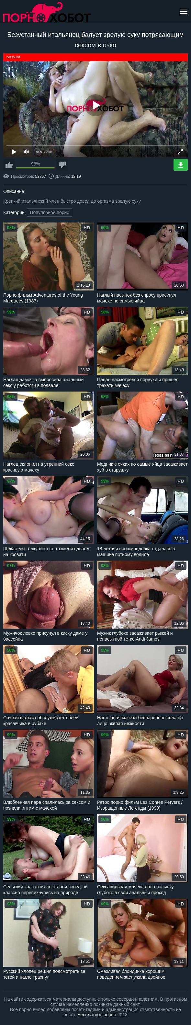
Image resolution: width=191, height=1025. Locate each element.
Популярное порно (49, 212)
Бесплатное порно (96, 1014)
